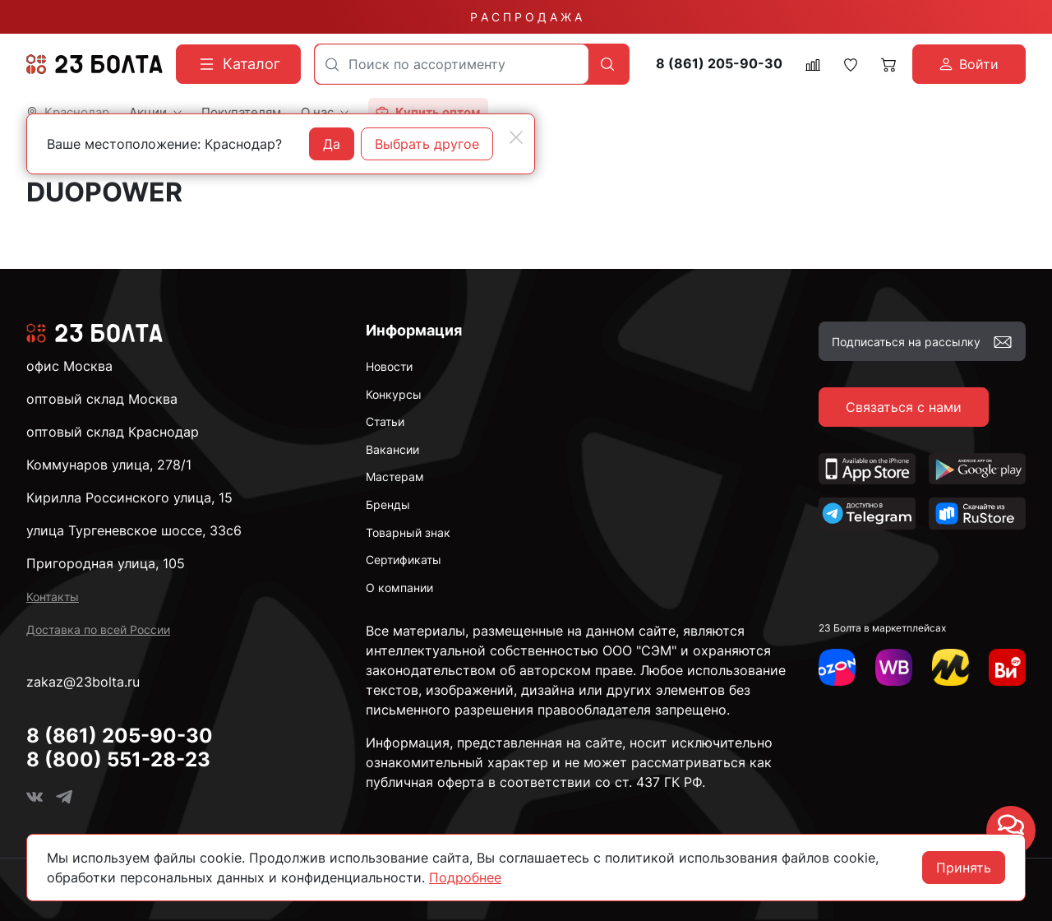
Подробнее (465, 877)
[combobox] (451, 64)
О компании (399, 588)
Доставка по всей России (98, 629)
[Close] (516, 137)
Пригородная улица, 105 (105, 563)
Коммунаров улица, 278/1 (108, 464)
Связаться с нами (904, 407)
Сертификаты (403, 560)
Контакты (52, 597)
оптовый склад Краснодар (112, 431)
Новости (389, 366)
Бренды (388, 504)
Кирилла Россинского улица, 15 (129, 497)
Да (331, 144)
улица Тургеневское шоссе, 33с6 (134, 530)
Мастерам (395, 477)
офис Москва (69, 366)
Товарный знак (408, 532)
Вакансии (392, 449)
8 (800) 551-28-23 (118, 759)
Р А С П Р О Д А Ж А (526, 17)
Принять (963, 867)
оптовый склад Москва (102, 399)
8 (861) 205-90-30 (719, 64)
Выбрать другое (427, 144)
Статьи (385, 421)
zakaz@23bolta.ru (83, 681)
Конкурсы (394, 394)
